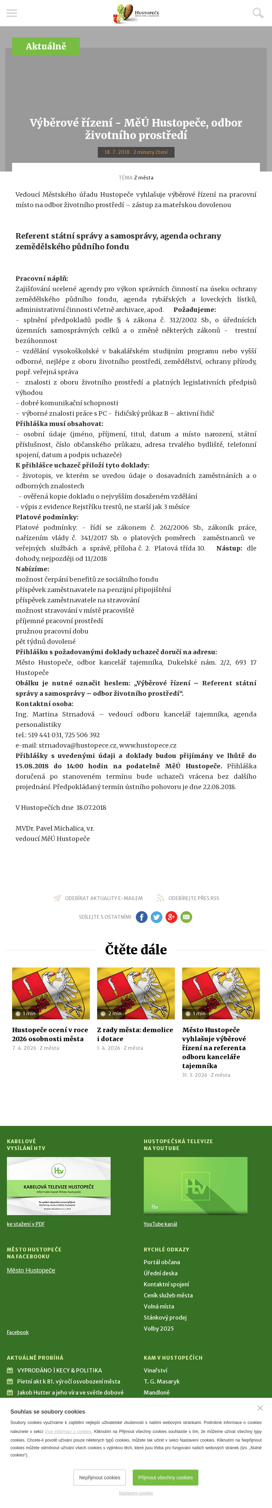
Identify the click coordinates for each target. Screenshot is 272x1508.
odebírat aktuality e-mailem (104, 898)
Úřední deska (161, 1273)
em (186, 917)
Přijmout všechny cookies (165, 1477)
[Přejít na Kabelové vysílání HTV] (59, 1186)
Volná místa (159, 1306)
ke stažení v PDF (26, 1224)
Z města (143, 178)
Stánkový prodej (165, 1317)
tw (157, 917)
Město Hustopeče (31, 1270)
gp (171, 917)
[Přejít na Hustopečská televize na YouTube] (195, 1186)
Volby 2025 (159, 1328)
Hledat (258, 13)
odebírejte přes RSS (193, 898)
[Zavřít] (260, 1408)
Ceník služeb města (168, 1295)
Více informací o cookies (68, 1431)
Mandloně (157, 1392)
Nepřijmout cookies (99, 1477)
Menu (12, 13)
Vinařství (155, 1370)
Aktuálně (46, 46)
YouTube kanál (160, 1224)
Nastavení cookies (136, 1493)
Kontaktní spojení (166, 1284)
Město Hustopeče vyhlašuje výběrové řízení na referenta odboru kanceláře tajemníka (214, 1048)
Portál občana (162, 1262)
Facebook (18, 1332)
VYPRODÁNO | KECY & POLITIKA (59, 1370)
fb (141, 917)
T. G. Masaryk (162, 1381)
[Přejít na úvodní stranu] (136, 14)
